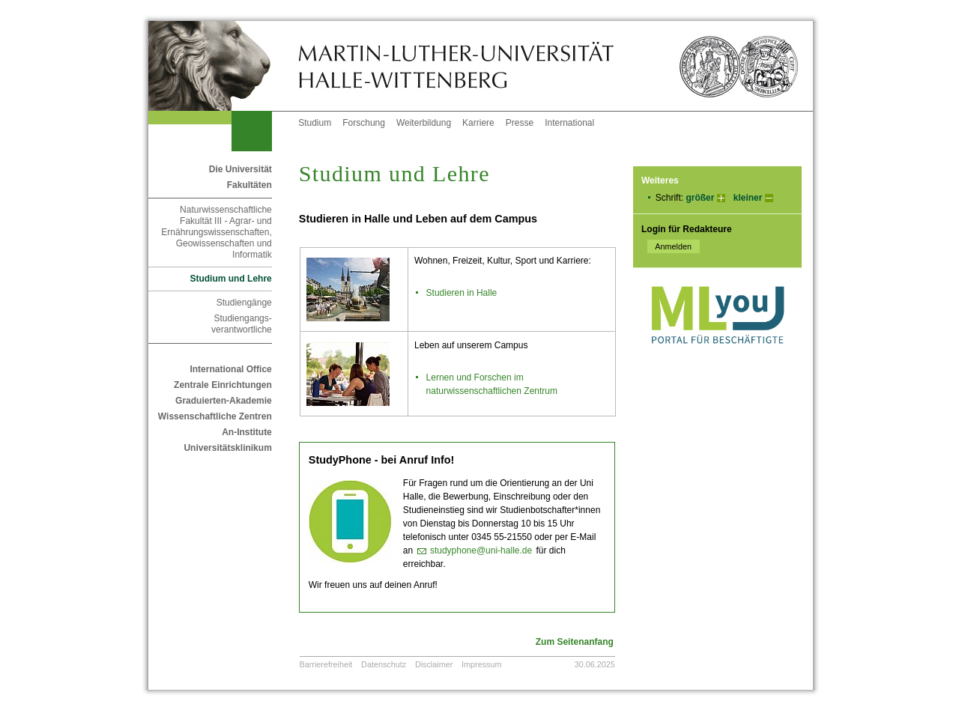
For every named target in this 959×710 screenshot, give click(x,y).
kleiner (748, 197)
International (569, 123)
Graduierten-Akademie (223, 400)
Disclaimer (434, 664)
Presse (519, 123)
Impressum (481, 664)
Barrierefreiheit (326, 664)
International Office (230, 369)
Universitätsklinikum (227, 448)
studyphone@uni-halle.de (481, 550)
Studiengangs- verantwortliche (241, 324)
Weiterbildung (423, 123)
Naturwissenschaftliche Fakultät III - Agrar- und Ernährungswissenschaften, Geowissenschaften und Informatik (216, 232)
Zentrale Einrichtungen (223, 385)
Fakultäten (249, 185)
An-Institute (247, 432)
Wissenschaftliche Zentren (215, 416)
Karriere (478, 123)
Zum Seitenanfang (575, 642)
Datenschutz (383, 664)
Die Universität (240, 169)
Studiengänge (244, 302)
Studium (314, 123)
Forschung (363, 123)
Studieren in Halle (461, 293)
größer (700, 197)
